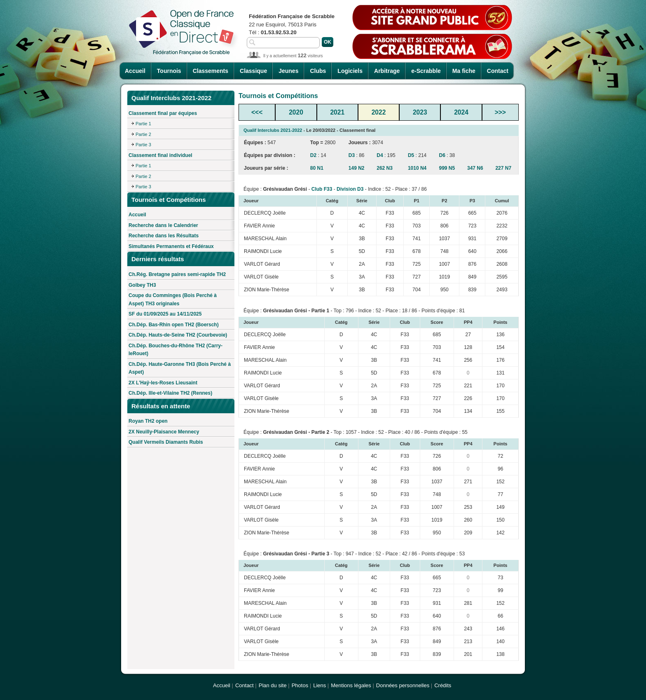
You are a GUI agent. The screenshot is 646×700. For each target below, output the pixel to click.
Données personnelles (402, 685)
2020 (296, 112)
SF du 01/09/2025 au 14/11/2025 (165, 314)
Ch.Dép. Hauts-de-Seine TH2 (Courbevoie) (178, 335)
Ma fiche (463, 71)
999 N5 (447, 168)
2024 (461, 112)
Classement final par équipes (163, 113)
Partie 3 (143, 144)
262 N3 (385, 168)
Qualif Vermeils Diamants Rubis (166, 442)
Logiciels (350, 71)
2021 (337, 112)
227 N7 (503, 168)
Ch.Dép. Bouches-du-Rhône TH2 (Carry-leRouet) (175, 350)
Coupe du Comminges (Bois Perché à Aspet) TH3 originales (173, 300)
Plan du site (273, 685)
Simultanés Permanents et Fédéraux (171, 246)
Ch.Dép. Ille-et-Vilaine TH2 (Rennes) (170, 393)
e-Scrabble (426, 71)
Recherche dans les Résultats (164, 236)
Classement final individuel (160, 155)
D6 (442, 155)
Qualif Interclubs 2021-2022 (272, 130)
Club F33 (321, 189)
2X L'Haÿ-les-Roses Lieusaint (163, 383)
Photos (300, 685)
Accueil (135, 71)
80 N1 (316, 168)
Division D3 (350, 189)
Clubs (318, 71)
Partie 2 (143, 134)
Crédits (442, 685)
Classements (210, 71)
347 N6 (475, 168)
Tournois (169, 71)
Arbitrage (387, 71)
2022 (379, 112)
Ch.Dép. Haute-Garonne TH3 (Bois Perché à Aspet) (180, 368)
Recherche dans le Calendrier (163, 225)
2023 (420, 112)
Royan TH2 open (148, 421)
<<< (256, 112)
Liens (319, 685)
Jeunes (288, 71)
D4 (380, 155)
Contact (497, 71)
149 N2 (357, 168)
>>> (500, 112)
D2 (313, 155)
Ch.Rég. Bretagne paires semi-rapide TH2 (177, 274)
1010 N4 (417, 168)
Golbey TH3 (142, 285)
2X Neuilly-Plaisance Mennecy (164, 432)
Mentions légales (351, 685)
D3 (352, 155)
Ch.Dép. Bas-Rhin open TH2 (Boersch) (174, 325)
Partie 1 (143, 123)
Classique (253, 71)
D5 (411, 155)
